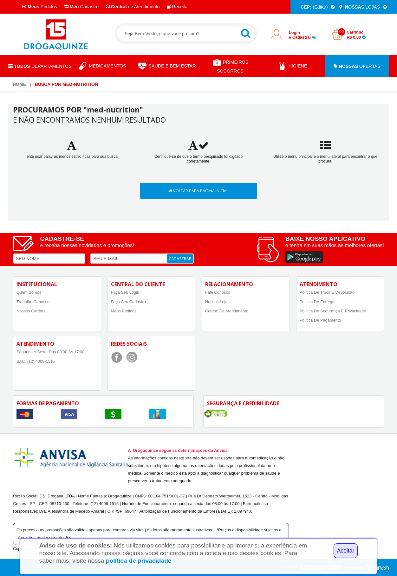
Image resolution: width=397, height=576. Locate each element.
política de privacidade (139, 560)
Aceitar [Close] (346, 550)
